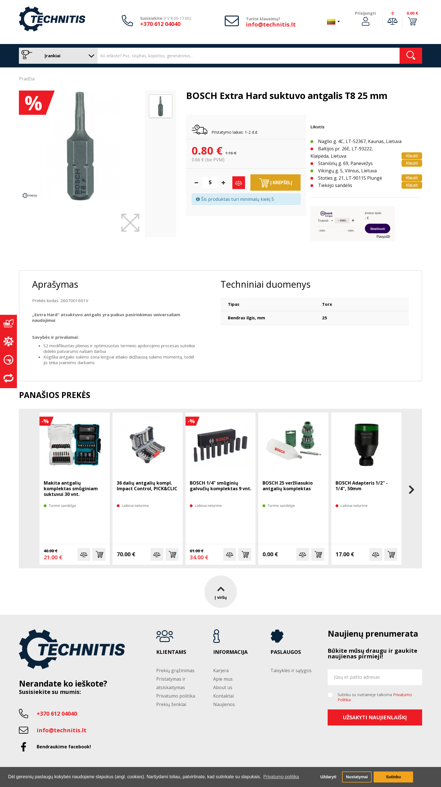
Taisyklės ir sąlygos (291, 670)
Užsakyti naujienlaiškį (375, 717)
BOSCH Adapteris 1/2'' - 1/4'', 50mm (362, 486)
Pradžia (27, 79)
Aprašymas (55, 284)
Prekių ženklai (171, 704)
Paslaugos (285, 652)
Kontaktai (223, 696)
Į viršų (221, 591)
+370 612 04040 (160, 24)
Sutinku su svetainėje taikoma (375, 697)
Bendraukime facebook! (64, 747)
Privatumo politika (175, 696)
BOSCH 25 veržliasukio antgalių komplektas (288, 486)
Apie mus (223, 679)
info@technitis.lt (271, 24)
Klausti (412, 155)
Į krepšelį (275, 183)
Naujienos (224, 704)
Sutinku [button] (393, 777)
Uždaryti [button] (328, 777)
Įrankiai (57, 56)
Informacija (230, 652)
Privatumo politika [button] (281, 776)
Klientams (171, 652)
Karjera (221, 670)
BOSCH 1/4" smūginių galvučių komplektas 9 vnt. (220, 486)
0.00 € (412, 13)
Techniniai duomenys (265, 284)
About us (222, 687)
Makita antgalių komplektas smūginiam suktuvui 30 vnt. (71, 488)
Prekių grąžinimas (175, 670)
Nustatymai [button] (357, 777)
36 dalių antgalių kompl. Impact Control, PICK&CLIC (147, 486)
